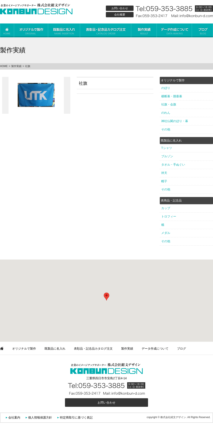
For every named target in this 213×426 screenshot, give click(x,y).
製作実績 (144, 30)
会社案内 (14, 417)
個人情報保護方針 (40, 417)
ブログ (202, 30)
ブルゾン (167, 156)
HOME (4, 66)
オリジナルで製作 (31, 30)
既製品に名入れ (64, 30)
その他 (165, 129)
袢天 (164, 173)
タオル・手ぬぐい (173, 164)
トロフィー (168, 216)
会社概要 (119, 14)
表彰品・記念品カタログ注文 (105, 30)
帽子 (164, 181)
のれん (165, 112)
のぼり (165, 88)
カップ (165, 208)
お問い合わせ (119, 8)
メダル (165, 233)
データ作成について (174, 30)
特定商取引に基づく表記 (76, 417)
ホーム (7, 30)
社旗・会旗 (168, 104)
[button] (106, 297)
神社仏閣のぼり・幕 (174, 121)
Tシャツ (166, 148)
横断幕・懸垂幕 (171, 96)
